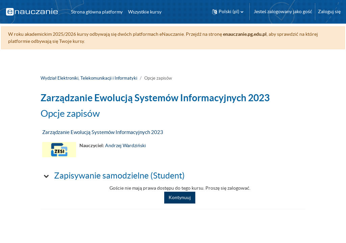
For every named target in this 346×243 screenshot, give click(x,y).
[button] (227, 11)
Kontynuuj (180, 197)
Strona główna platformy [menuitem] (97, 12)
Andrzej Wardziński (125, 145)
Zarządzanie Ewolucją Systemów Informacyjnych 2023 (102, 132)
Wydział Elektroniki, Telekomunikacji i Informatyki (89, 78)
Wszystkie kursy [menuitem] (145, 12)
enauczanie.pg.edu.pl (260, 34)
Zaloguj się (329, 11)
